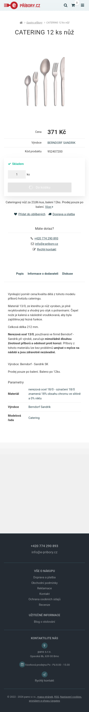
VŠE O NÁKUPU (44, 571)
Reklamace (44, 588)
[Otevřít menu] (82, 5)
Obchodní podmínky (44, 583)
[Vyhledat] (65, 5)
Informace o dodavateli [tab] (43, 273)
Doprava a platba (61, 214)
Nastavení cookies (70, 696)
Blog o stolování (44, 621)
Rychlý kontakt (46, 249)
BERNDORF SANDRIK (62, 143)
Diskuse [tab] (67, 273)
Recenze (44, 605)
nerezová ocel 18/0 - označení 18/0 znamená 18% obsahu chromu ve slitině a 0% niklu (54, 394)
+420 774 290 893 (44, 546)
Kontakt (44, 594)
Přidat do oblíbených (29, 214)
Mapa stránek (45, 696)
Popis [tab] (20, 273)
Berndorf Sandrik (39, 407)
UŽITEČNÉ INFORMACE (44, 615)
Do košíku (39, 187)
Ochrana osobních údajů (44, 599)
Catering (33, 418)
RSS (56, 696)
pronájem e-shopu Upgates (44, 700)
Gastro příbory (34, 22)
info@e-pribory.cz (46, 244)
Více (49, 207)
